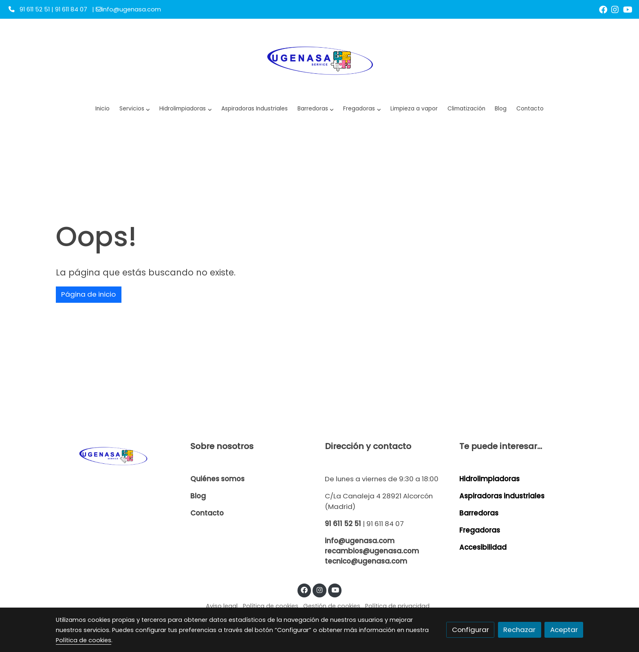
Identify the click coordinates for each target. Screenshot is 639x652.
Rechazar (519, 629)
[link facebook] (603, 9)
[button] (185, 109)
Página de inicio (88, 294)
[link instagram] (615, 9)
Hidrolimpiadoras (489, 479)
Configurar (470, 629)
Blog (198, 496)
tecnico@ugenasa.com (366, 561)
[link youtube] (627, 9)
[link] (319, 59)
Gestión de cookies (331, 606)
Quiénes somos (217, 479)
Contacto (207, 513)
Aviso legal (222, 606)
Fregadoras (479, 530)
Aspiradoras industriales (501, 496)
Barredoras (478, 513)
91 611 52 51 (343, 524)
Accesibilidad (483, 547)
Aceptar (564, 629)
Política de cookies (270, 606)
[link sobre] (118, 455)
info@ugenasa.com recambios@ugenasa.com (372, 546)
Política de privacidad (397, 606)
